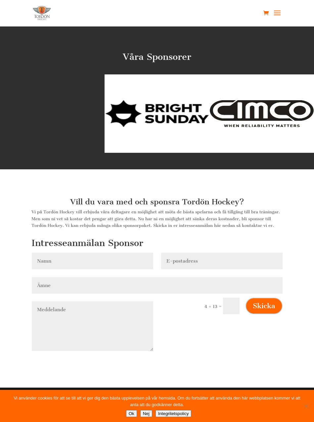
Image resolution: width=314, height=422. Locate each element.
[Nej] (305, 406)
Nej (146, 413)
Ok (131, 413)
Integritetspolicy (173, 413)
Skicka (264, 306)
